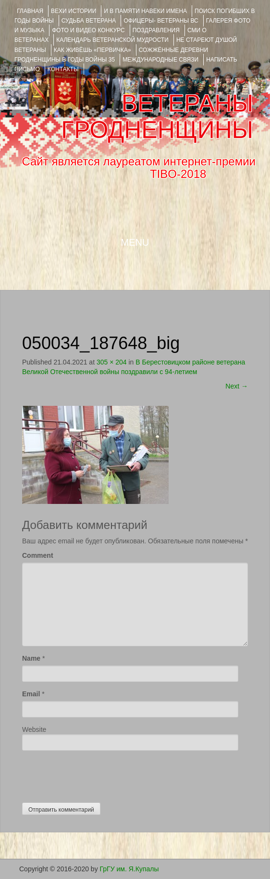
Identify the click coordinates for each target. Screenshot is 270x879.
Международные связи (160, 59)
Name (31, 658)
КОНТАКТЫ (63, 69)
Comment (37, 555)
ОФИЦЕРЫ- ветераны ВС (160, 20)
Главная (30, 11)
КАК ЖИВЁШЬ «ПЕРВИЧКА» (92, 50)
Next (236, 386)
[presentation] (95, 774)
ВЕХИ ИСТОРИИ (73, 11)
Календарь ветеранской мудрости (112, 40)
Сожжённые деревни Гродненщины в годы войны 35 (111, 55)
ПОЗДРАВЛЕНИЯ (156, 30)
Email (31, 694)
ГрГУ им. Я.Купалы (129, 869)
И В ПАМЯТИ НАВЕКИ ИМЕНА (145, 11)
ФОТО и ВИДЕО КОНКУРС (88, 30)
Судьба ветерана (88, 20)
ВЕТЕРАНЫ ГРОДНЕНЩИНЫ (157, 116)
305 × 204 (112, 362)
